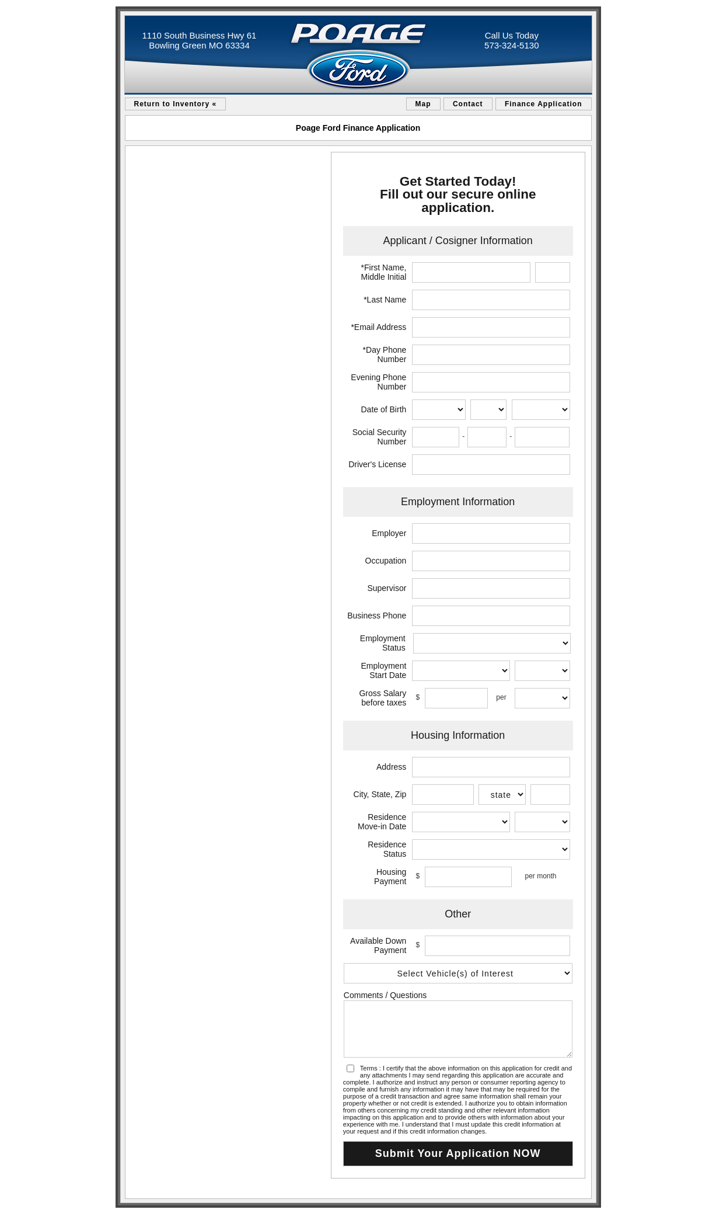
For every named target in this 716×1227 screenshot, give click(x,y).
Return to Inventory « (175, 104)
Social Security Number (379, 436)
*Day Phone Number (385, 354)
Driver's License (377, 464)
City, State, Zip (380, 794)
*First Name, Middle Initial (384, 272)
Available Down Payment (378, 945)
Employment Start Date (384, 670)
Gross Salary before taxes (382, 698)
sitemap (129, 1215)
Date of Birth (384, 409)
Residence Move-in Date (382, 821)
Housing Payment (390, 876)
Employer (389, 533)
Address (391, 766)
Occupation (386, 560)
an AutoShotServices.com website (556, 1215)
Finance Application (543, 104)
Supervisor (386, 588)
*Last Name (385, 299)
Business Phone (376, 615)
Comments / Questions (385, 995)
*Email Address (378, 327)
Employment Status (383, 643)
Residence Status (387, 849)
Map (423, 104)
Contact (468, 104)
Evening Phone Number (378, 382)
